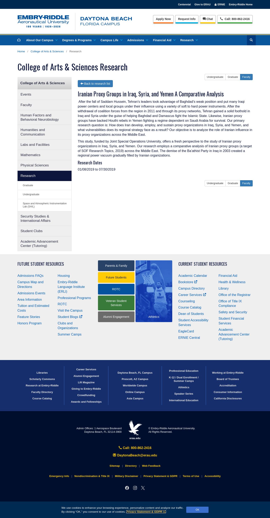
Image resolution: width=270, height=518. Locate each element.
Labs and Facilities (35, 145)
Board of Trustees (228, 379)
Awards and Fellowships (86, 401)
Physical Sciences (35, 165)
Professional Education (183, 370)
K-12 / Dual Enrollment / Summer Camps (184, 379)
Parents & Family (116, 265)
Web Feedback (151, 465)
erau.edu (135, 430)
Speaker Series (183, 393)
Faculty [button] (246, 77)
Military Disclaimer (126, 476)
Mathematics (30, 155)
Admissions (137, 40)
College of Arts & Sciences (47, 51)
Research (188, 40)
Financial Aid (164, 40)
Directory (131, 465)
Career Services (192, 295)
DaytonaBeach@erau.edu (135, 455)
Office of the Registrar (235, 295)
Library (224, 288)
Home (21, 51)
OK (197, 509)
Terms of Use (191, 476)
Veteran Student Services (116, 303)
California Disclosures (228, 398)
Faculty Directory (42, 392)
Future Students (116, 277)
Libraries (42, 372)
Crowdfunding (86, 395)
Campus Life (111, 40)
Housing (64, 275)
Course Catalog (189, 307)
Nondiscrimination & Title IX (92, 476)
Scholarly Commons (42, 379)
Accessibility (213, 476)
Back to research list (95, 83)
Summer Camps (70, 334)
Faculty (26, 105)
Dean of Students (191, 314)
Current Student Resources (202, 264)
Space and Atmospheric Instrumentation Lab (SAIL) (45, 205)
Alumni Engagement (116, 316)
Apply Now (163, 19)
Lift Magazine (86, 382)
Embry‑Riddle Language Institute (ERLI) (71, 286)
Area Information (30, 299)
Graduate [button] (233, 77)
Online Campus (135, 392)
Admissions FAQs (31, 275)
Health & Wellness (232, 282)
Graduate (28, 185)
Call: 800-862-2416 (135, 448)
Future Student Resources (41, 264)
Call (235, 19)
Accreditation (227, 385)
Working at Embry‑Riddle (228, 372)
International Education (183, 400)
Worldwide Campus (135, 385)
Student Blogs (70, 317)
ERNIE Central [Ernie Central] (189, 337)
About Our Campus (41, 40)
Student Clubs (32, 231)
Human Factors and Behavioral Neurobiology (40, 117)
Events (26, 94)
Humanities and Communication (33, 132)
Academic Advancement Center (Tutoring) (39, 244)
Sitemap (115, 465)
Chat (208, 19)
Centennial (184, 4)
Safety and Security (233, 312)
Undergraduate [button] (215, 77)
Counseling (186, 301)
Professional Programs (74, 298)
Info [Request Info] (187, 19)
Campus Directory (191, 288)
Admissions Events (31, 293)
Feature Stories (29, 317)
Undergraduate (31, 194)
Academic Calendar (192, 275)
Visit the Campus (70, 310)
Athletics (183, 387)
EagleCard (186, 331)
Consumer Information (228, 392)
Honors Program (30, 323)
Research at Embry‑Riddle (42, 385)
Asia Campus (135, 398)
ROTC (62, 304)
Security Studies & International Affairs (36, 218)
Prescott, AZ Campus (135, 379)
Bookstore (188, 282)
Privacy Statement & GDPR (146, 511)
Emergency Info (59, 476)
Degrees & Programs (78, 40)
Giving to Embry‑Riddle (86, 388)
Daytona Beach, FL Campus (135, 372)
